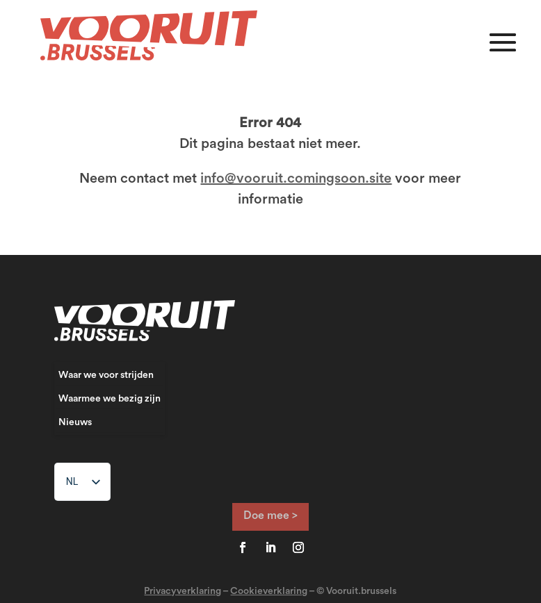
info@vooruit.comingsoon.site (295, 178)
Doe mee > (270, 515)
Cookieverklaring (268, 591)
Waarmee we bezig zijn (109, 399)
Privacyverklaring (182, 591)
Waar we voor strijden (106, 375)
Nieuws (75, 422)
